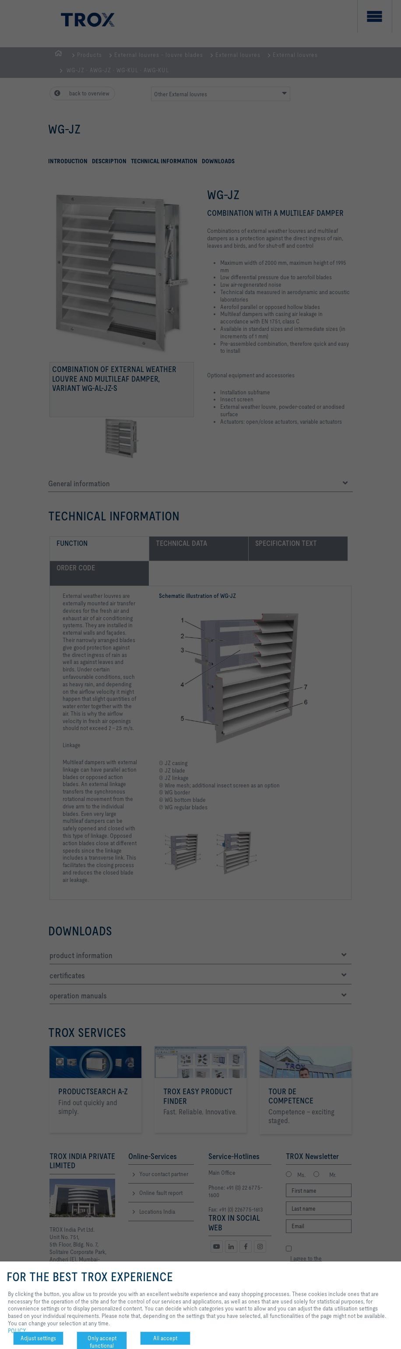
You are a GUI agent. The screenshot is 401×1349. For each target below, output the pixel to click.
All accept (165, 1338)
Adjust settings (38, 1338)
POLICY (17, 1330)
